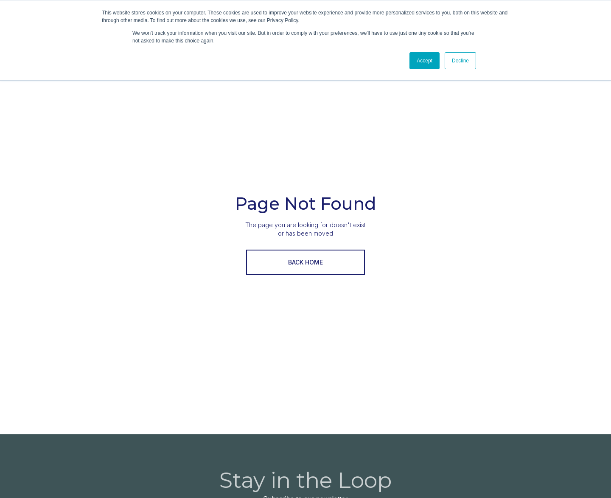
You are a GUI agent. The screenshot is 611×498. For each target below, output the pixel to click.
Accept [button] (424, 61)
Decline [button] (460, 61)
